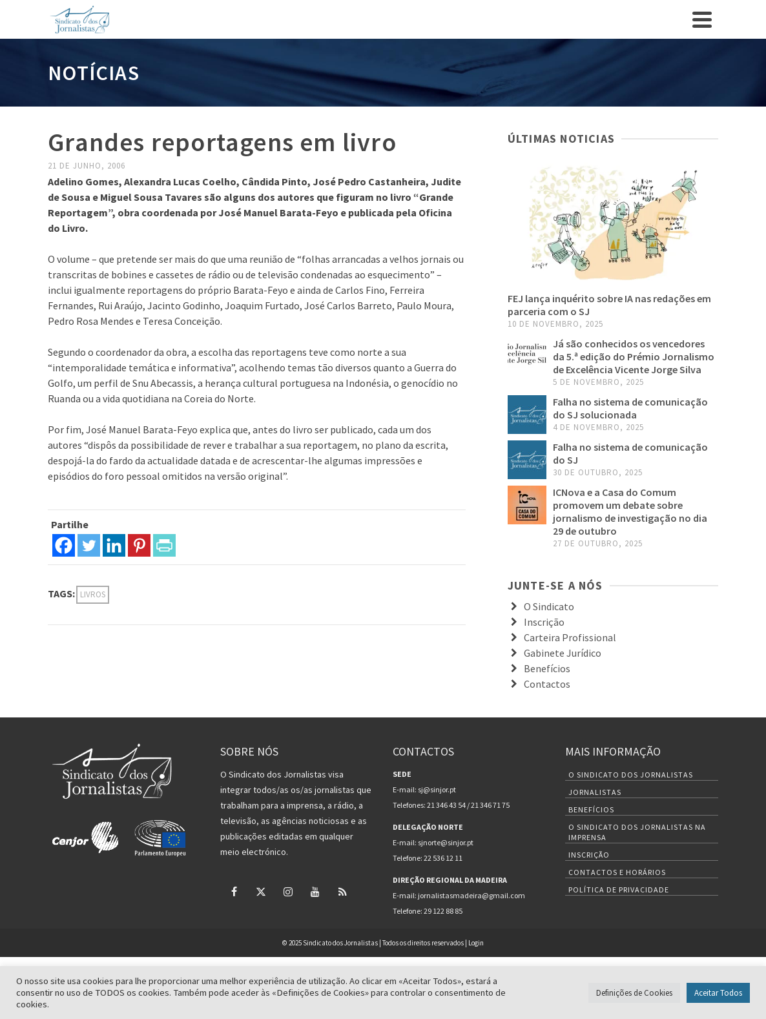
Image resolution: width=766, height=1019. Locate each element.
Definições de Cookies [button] (634, 992)
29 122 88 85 (443, 911)
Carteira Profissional (570, 637)
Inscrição (544, 621)
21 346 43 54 (446, 805)
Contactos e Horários (617, 872)
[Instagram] (288, 891)
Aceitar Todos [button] (718, 992)
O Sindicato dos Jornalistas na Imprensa (637, 832)
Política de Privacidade (618, 889)
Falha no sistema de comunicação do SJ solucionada (630, 408)
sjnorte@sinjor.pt (445, 842)
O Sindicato (549, 606)
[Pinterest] (139, 545)
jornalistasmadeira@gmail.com (471, 895)
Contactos (547, 683)
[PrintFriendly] (164, 545)
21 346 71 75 (490, 805)
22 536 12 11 (443, 858)
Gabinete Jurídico (562, 652)
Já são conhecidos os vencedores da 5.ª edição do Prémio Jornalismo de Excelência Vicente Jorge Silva (633, 356)
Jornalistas (594, 792)
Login (476, 942)
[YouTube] (315, 891)
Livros (92, 594)
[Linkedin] (114, 545)
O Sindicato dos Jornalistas (630, 774)
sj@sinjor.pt (437, 789)
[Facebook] (63, 545)
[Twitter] (89, 545)
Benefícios (547, 668)
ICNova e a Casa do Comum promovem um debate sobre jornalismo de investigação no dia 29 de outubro (630, 511)
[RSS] (342, 891)
